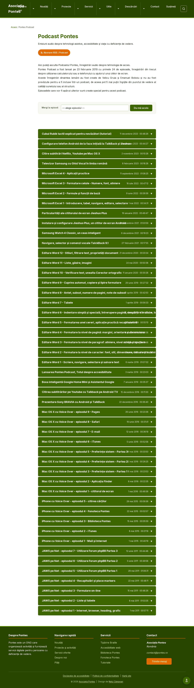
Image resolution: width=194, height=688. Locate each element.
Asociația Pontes (87, 681)
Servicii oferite (62, 652)
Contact (155, 6)
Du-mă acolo (141, 107)
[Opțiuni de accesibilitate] (186, 680)
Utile (108, 6)
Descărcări (131, 6)
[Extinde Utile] (118, 8)
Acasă (14, 27)
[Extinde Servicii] (99, 8)
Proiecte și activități (65, 647)
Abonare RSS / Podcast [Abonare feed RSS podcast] (54, 52)
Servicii (89, 6)
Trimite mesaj (159, 661)
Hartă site (126, 676)
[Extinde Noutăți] (55, 8)
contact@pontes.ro (157, 652)
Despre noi (22, 8)
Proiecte (66, 6)
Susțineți (171, 6)
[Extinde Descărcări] (143, 8)
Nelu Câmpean (116, 681)
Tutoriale (105, 662)
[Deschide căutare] (183, 8)
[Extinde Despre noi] (33, 8)
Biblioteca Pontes (110, 652)
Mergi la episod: (50, 107)
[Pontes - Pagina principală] (11, 8)
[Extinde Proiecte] (78, 8)
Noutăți (44, 6)
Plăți (57, 662)
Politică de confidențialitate (106, 676)
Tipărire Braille (109, 642)
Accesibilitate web (110, 647)
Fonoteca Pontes (110, 657)
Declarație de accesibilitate (76, 676)
